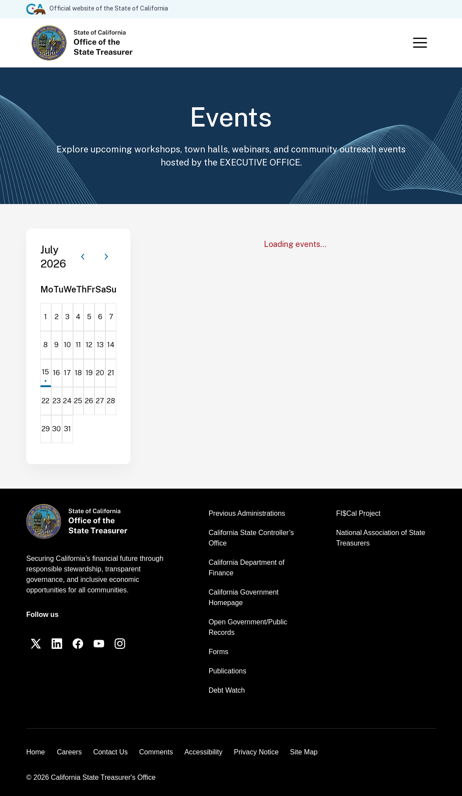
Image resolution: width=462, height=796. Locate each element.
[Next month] (106, 257)
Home (35, 752)
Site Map (304, 752)
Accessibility (203, 752)
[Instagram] (120, 643)
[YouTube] (98, 643)
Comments (156, 752)
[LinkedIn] (56, 643)
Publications (227, 671)
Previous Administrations (247, 513)
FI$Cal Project (358, 513)
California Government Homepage (244, 597)
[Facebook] (78, 643)
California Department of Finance (246, 568)
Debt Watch (227, 690)
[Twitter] (36, 643)
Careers (69, 752)
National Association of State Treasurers (380, 538)
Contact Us (110, 752)
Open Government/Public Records (248, 627)
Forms (218, 651)
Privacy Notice (256, 752)
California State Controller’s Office (251, 538)
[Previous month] (83, 257)
